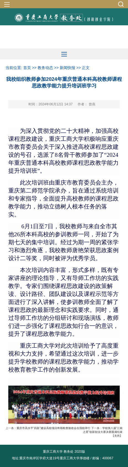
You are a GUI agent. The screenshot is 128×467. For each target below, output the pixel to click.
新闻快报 (67, 67)
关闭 (117, 435)
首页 (27, 67)
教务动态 (45, 67)
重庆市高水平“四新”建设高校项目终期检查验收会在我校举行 (53, 428)
